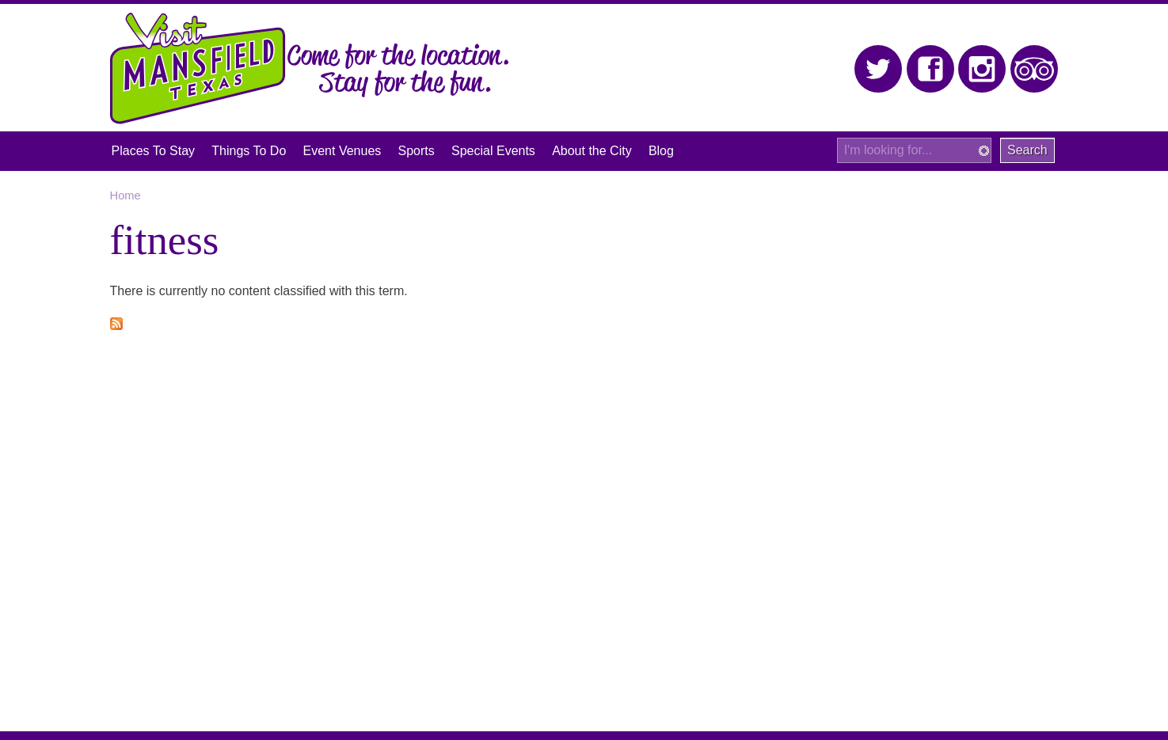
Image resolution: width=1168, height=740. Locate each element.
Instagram (982, 69)
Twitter (878, 69)
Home (125, 195)
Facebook (931, 69)
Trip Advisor (1034, 69)
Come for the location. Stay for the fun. (398, 71)
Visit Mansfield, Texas (198, 68)
